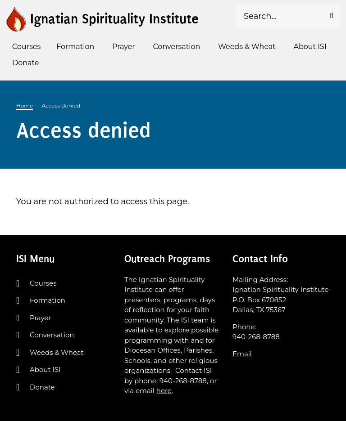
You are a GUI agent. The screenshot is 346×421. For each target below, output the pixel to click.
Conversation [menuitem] (176, 46)
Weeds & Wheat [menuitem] (247, 46)
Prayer (40, 318)
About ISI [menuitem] (310, 46)
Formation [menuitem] (75, 46)
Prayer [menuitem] (123, 46)
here (164, 390)
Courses (43, 283)
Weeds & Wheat (57, 352)
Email (242, 353)
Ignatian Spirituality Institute (114, 19)
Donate (42, 387)
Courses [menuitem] (26, 46)
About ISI (45, 369)
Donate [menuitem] (25, 62)
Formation (47, 300)
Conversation (52, 335)
